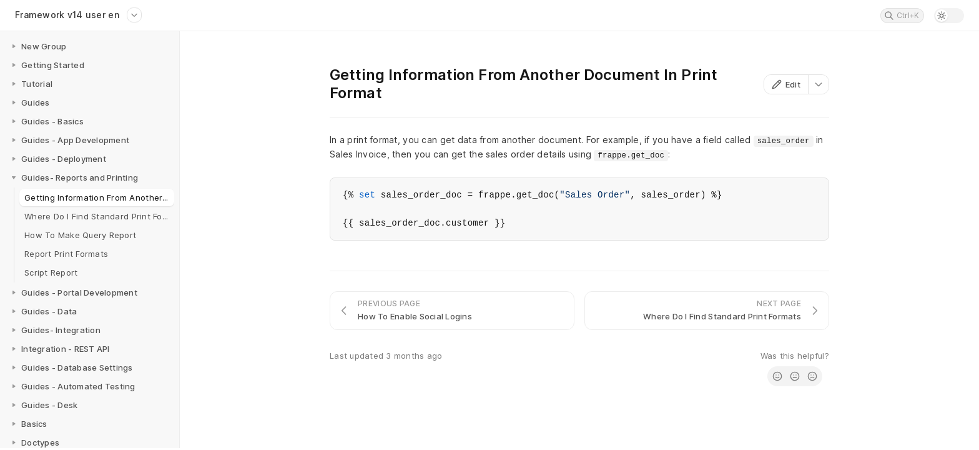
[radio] (777, 376)
